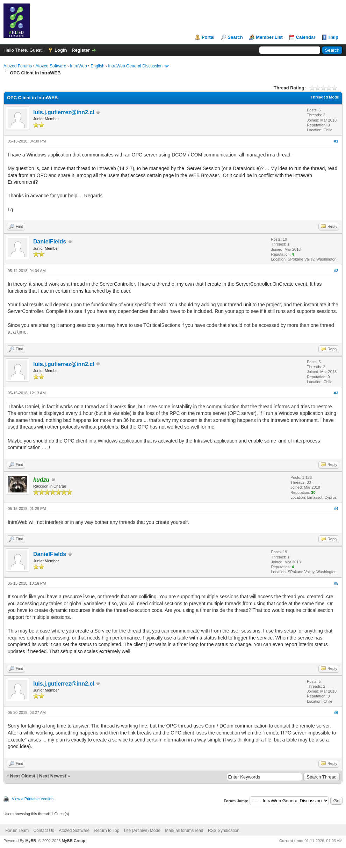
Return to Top (107, 830)
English (97, 66)
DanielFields (49, 241)
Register (81, 50)
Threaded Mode (325, 97)
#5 (336, 583)
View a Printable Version (32, 799)
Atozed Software (50, 66)
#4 (336, 508)
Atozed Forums (17, 66)
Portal (208, 37)
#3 (336, 393)
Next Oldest (22, 775)
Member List (269, 37)
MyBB (30, 841)
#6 (336, 712)
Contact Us (43, 830)
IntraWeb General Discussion (135, 66)
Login (61, 50)
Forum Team (17, 830)
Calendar (306, 37)
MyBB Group (73, 841)
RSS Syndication (223, 830)
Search (235, 37)
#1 (336, 141)
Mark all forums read (184, 830)
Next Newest (52, 775)
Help (333, 37)
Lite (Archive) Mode (142, 830)
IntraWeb (78, 66)
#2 (336, 271)
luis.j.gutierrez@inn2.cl (63, 112)
